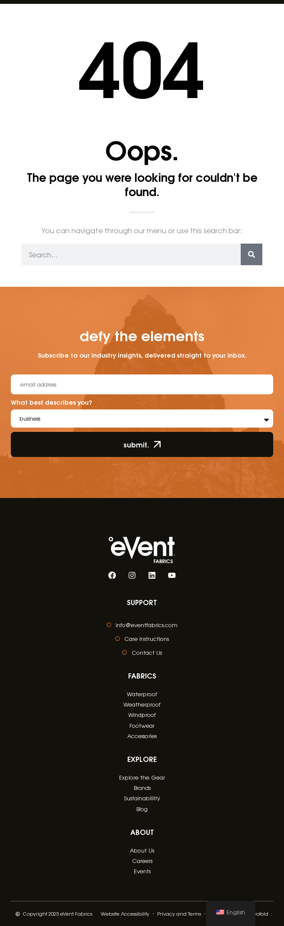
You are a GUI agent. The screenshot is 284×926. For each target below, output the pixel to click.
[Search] (251, 254)
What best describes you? (51, 402)
